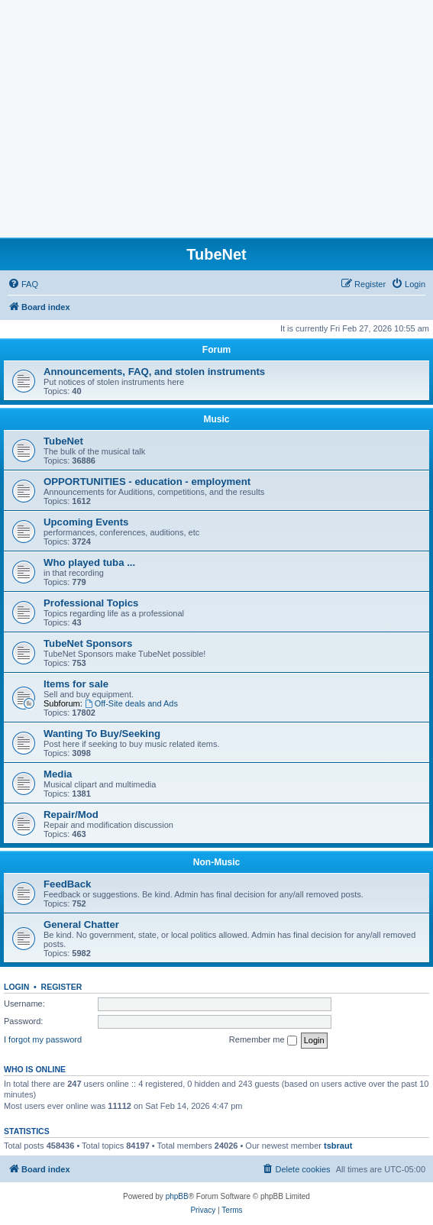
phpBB (177, 1196)
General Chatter (81, 924)
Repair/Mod (71, 814)
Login (16, 986)
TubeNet (63, 441)
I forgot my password (43, 1039)
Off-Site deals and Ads (131, 703)
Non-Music (216, 862)
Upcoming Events (86, 522)
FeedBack (67, 884)
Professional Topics (91, 603)
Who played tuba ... (89, 562)
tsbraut (338, 1145)
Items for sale (76, 684)
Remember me (263, 1040)
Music (216, 419)
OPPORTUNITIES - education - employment (147, 481)
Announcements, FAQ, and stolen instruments (154, 371)
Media (58, 774)
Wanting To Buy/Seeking (102, 733)
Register (61, 986)
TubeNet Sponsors (88, 643)
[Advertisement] (216, 123)
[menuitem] (23, 284)
